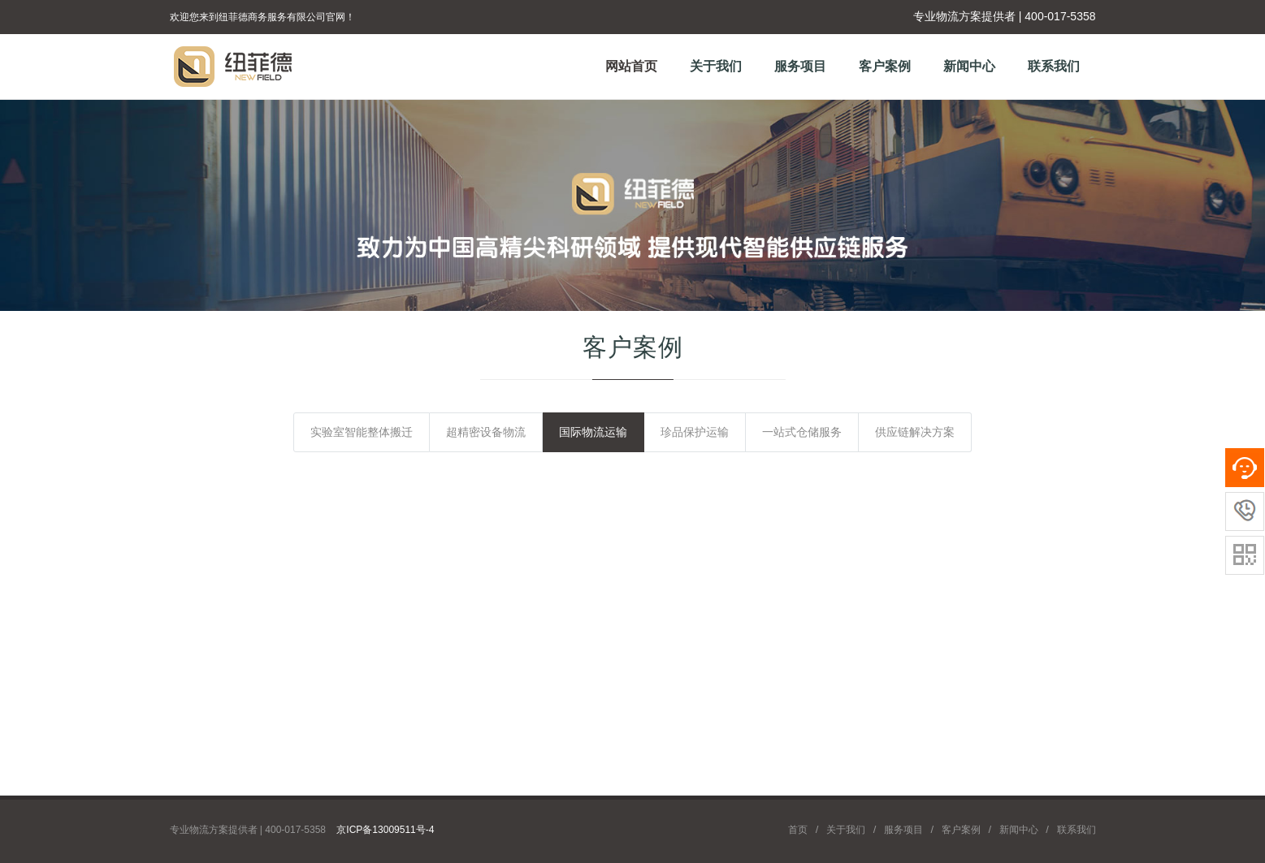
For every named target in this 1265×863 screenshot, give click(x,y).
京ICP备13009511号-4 (385, 829)
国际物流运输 (593, 431)
